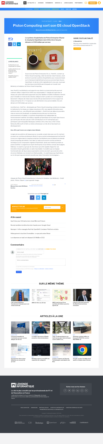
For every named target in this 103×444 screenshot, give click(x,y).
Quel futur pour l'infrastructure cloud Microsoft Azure (28, 221)
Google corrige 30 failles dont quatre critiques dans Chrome (82, 359)
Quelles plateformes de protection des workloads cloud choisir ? (14, 71)
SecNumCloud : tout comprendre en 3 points (14, 65)
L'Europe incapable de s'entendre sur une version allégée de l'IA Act (19, 338)
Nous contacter (25, 407)
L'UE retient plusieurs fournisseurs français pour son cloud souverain (20, 304)
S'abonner (92, 3)
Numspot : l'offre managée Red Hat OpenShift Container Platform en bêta (34, 229)
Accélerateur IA (45, 9)
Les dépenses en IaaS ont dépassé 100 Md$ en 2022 (28, 237)
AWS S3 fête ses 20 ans (39, 302)
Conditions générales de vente (74, 407)
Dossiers (41, 2)
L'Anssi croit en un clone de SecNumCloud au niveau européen (81, 304)
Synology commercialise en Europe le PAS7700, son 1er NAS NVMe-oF (81, 338)
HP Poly (36, 9)
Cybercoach (55, 9)
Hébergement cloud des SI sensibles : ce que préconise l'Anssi (30, 233)
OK (62, 207)
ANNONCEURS (34, 407)
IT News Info (37, 395)
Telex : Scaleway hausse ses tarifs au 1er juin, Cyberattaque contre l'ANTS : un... (61, 338)
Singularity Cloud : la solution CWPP (13, 76)
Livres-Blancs (68, 2)
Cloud (55, 21)
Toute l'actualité (47, 21)
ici (25, 180)
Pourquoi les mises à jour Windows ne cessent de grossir (18, 360)
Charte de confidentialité (57, 407)
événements (49, 2)
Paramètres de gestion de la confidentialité (51, 409)
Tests (62, 9)
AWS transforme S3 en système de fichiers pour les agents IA (60, 304)
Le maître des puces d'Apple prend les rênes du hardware (40, 337)
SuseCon (68, 9)
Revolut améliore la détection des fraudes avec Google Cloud (30, 225)
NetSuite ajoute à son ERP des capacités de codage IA (41, 359)
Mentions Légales (44, 407)
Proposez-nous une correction (36, 185)
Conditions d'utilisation (49, 268)
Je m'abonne (77, 48)
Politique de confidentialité (39, 268)
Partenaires (79, 2)
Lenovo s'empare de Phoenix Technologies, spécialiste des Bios (61, 360)
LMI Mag (74, 9)
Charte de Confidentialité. (32, 257)
